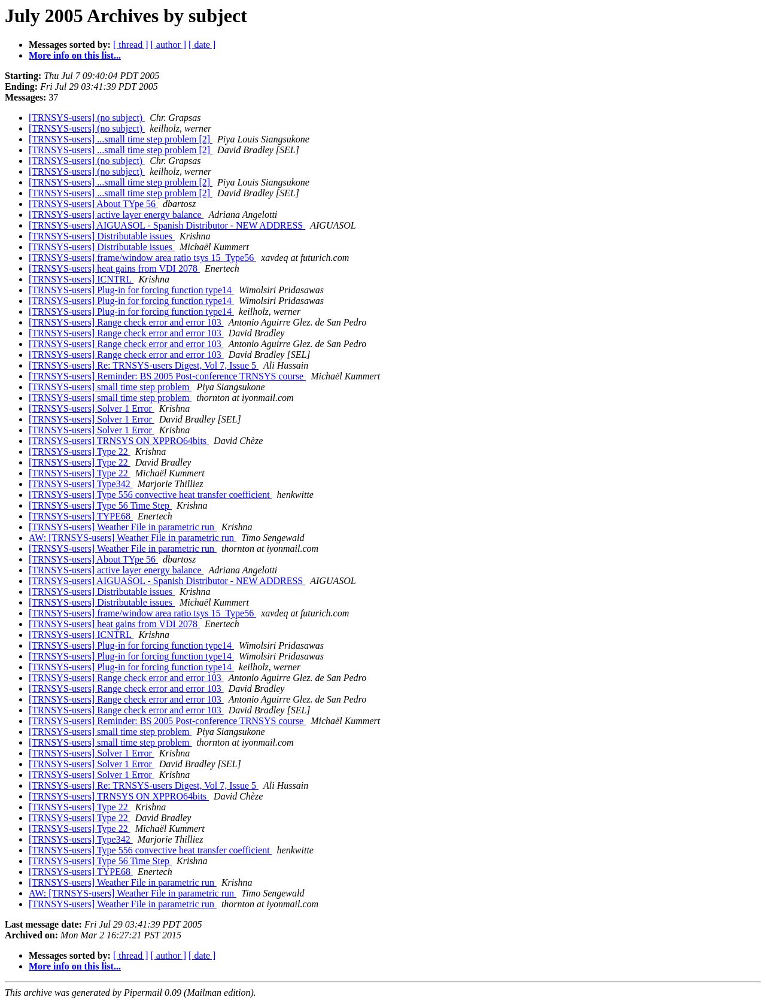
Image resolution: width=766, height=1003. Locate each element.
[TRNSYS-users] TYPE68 (81, 516)
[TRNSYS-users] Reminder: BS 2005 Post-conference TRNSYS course (167, 376)
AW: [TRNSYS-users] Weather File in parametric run (132, 538)
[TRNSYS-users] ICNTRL (81, 279)
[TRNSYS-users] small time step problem (110, 387)
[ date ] (202, 44)
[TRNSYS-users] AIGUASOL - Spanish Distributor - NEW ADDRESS (167, 225)
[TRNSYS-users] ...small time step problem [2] (120, 139)
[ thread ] (130, 44)
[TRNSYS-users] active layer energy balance (116, 214)
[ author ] (169, 44)
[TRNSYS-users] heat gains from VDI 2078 (114, 268)
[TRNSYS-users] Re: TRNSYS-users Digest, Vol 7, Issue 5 (144, 365)
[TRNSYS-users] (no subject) (87, 118)
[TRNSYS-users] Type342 (81, 484)
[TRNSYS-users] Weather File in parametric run (123, 527)
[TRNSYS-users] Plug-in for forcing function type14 (131, 290)
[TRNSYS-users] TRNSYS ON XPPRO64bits (119, 441)
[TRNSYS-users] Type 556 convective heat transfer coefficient (150, 495)
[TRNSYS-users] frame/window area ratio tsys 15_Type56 (142, 258)
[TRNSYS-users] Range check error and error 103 (126, 322)
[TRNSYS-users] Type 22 (79, 451)
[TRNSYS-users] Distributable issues (102, 236)
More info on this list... (75, 55)
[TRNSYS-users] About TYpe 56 (93, 204)
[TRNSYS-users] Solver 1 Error (91, 408)
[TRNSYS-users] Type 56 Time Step (100, 505)
